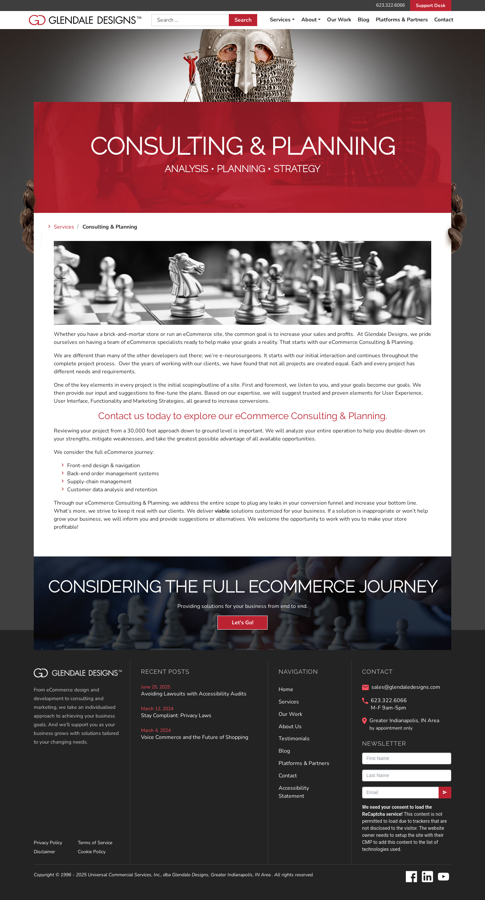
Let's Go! (243, 622)
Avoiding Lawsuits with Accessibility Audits (194, 693)
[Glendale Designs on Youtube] (443, 877)
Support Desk (431, 5)
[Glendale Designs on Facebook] (411, 877)
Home (286, 689)
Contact (443, 19)
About (309, 19)
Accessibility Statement (294, 792)
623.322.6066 (390, 5)
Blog (363, 19)
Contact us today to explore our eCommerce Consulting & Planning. (242, 415)
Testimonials (294, 738)
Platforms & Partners (402, 19)
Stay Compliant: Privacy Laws (176, 715)
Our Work (339, 19)
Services (280, 19)
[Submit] (445, 792)
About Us (290, 726)
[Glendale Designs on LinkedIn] (427, 877)
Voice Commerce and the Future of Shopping (194, 737)
